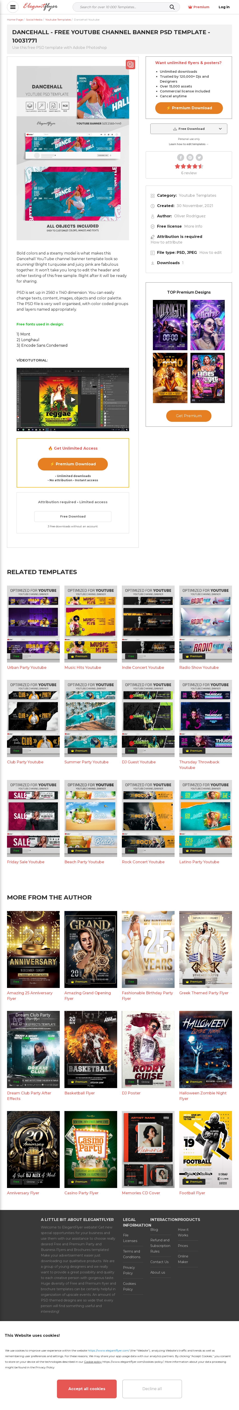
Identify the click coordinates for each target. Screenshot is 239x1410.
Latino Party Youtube (199, 862)
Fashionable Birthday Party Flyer (147, 996)
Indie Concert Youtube (143, 667)
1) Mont (23, 334)
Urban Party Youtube (26, 667)
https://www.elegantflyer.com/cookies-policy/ (132, 1361)
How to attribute (166, 242)
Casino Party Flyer (81, 1193)
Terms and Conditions (131, 1254)
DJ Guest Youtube (139, 762)
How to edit (210, 252)
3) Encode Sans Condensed (42, 345)
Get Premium (189, 416)
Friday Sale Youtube (25, 862)
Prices (183, 1246)
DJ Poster (131, 1093)
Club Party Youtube (25, 762)
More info (193, 226)
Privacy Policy (129, 1270)
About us (157, 1272)
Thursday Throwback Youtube (199, 765)
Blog (154, 1230)
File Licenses (130, 1238)
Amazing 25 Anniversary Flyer (30, 996)
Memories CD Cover (141, 1193)
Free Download (73, 516)
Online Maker (183, 1259)
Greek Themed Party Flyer (203, 993)
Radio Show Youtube (199, 667)
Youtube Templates (197, 195)
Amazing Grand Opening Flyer (87, 996)
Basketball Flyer (79, 1093)
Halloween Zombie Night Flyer (203, 1096)
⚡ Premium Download (73, 464)
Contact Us (159, 1262)
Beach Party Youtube (84, 862)
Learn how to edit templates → (189, 144)
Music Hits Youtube (82, 667)
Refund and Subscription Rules (160, 1245)
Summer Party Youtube (86, 762)
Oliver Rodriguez (190, 216)
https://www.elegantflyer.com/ (109, 1350)
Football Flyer (192, 1193)
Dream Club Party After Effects (29, 1096)
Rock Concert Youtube (143, 862)
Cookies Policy (129, 1286)
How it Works (183, 1232)
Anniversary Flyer (23, 1193)
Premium (198, 7)
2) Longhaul (28, 340)
